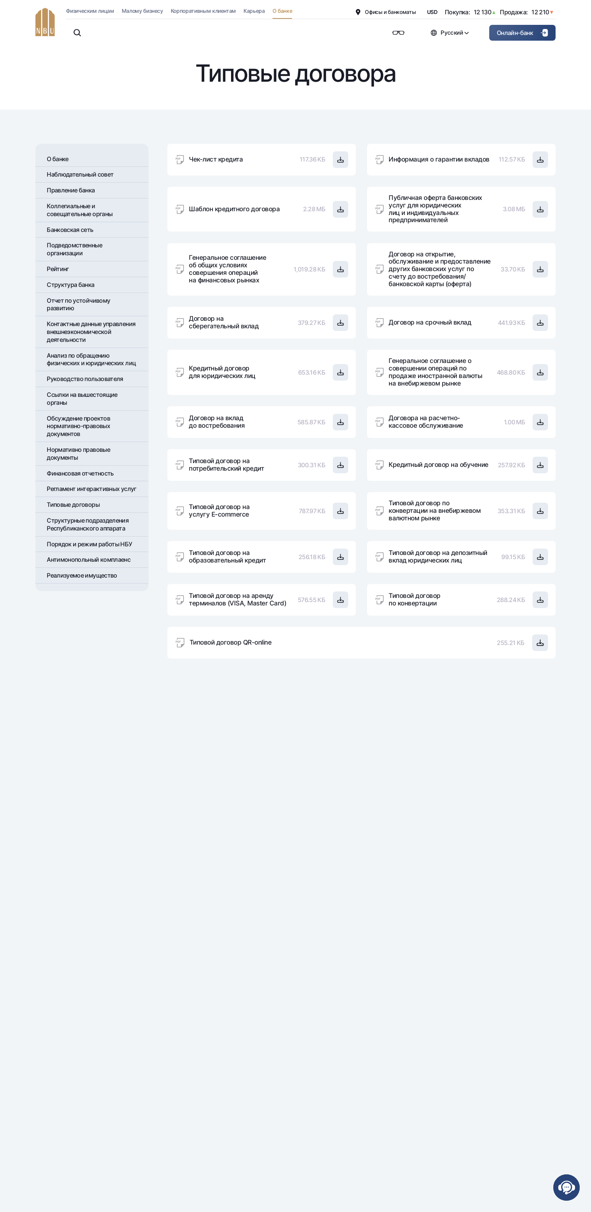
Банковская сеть (70, 229)
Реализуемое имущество (82, 575)
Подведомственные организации (74, 249)
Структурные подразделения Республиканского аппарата (88, 524)
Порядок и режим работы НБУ (89, 544)
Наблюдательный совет (80, 174)
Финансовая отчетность (80, 473)
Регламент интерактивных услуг (91, 488)
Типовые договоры (73, 504)
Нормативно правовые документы (78, 453)
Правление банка (71, 190)
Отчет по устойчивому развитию (78, 304)
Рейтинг (58, 269)
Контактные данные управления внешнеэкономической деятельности (91, 331)
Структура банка (70, 284)
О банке (58, 159)
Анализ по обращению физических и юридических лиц (91, 359)
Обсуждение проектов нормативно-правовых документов (78, 426)
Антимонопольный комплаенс (88, 559)
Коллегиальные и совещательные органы (79, 210)
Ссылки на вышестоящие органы (82, 398)
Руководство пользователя (85, 379)
